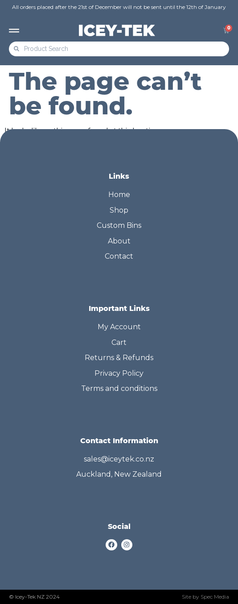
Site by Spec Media (205, 596)
